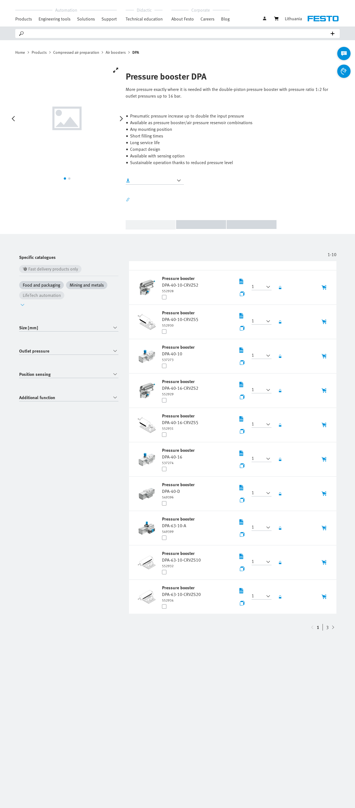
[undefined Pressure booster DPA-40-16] (179, 456)
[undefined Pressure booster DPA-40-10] (179, 353)
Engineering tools (54, 19)
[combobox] (68, 328)
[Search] (178, 33)
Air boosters (116, 52)
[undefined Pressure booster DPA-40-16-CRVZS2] (180, 387)
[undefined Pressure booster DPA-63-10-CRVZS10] (181, 559)
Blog (225, 19)
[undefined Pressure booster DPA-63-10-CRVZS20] (181, 593)
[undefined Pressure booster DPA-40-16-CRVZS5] (180, 421)
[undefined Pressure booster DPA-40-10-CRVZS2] (180, 284)
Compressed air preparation (76, 52)
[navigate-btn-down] (312, 627)
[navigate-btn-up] (333, 627)
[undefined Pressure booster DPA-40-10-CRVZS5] (180, 318)
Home (20, 52)
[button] (258, 287)
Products (39, 52)
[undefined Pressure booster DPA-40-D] (179, 490)
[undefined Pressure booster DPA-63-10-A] (179, 525)
